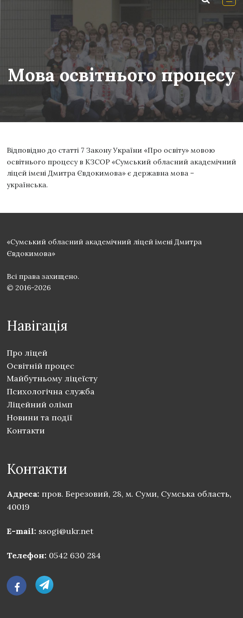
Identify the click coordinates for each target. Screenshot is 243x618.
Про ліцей (27, 353)
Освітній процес (40, 366)
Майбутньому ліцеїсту (52, 378)
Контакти (26, 430)
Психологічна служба (51, 391)
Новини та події (39, 417)
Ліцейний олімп (40, 404)
